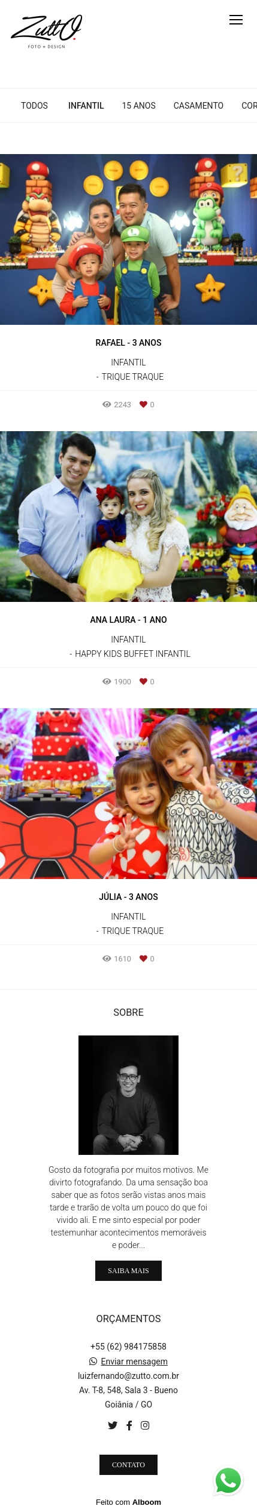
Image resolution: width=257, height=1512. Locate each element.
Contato (128, 1465)
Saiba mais (128, 1271)
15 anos (138, 106)
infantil (86, 106)
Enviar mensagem (134, 1361)
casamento (198, 106)
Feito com (128, 1502)
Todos (34, 106)
